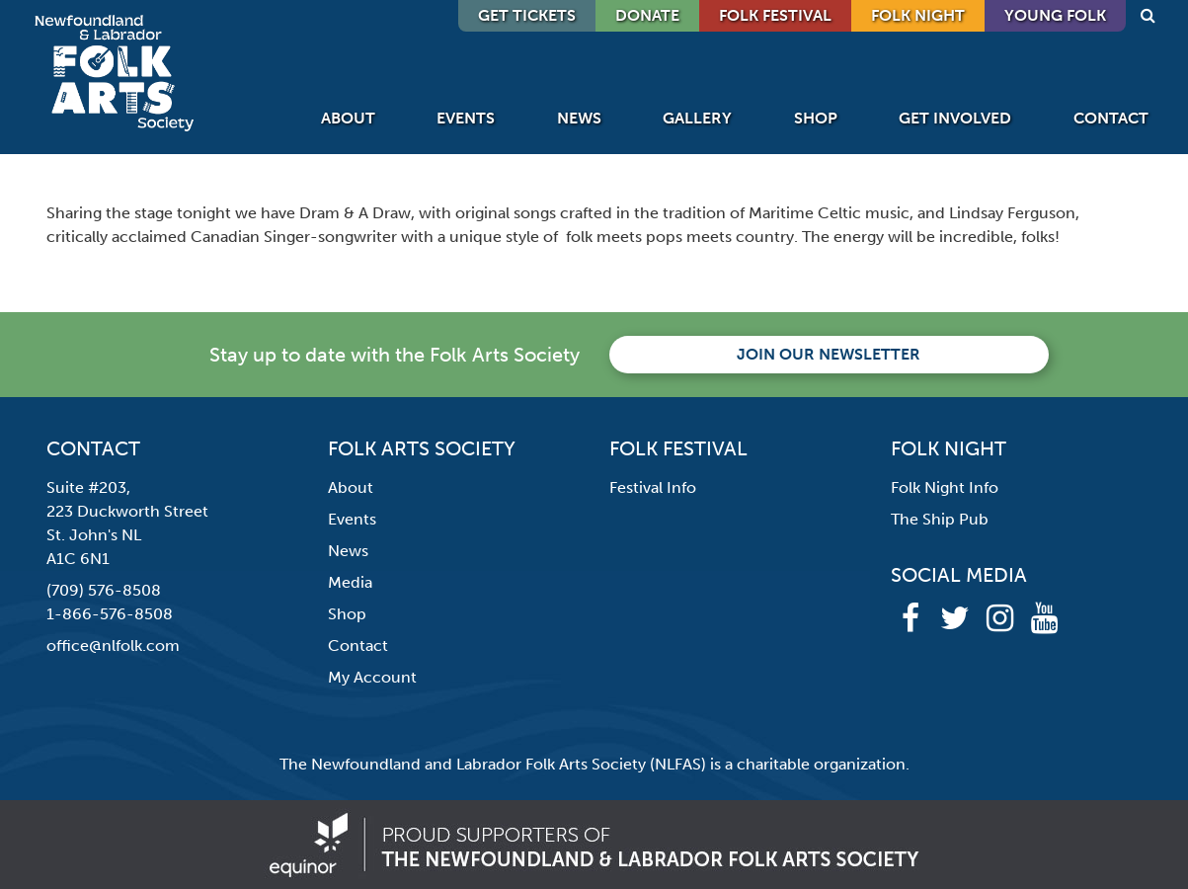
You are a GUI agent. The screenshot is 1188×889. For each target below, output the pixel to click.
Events (465, 118)
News (579, 118)
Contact (1110, 118)
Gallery (697, 118)
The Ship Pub (940, 519)
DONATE (647, 15)
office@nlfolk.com (113, 645)
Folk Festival (775, 15)
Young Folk (1055, 15)
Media (350, 582)
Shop (815, 118)
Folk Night (918, 15)
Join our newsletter (828, 354)
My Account (372, 677)
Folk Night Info (944, 487)
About (348, 118)
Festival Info (652, 487)
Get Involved (955, 118)
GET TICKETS (527, 15)
